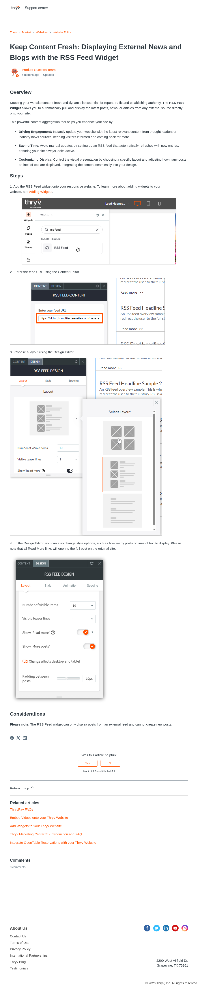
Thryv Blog (18, 962)
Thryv (13, 32)
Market (26, 32)
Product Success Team (39, 70)
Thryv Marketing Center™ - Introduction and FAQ (46, 834)
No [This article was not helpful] (110, 763)
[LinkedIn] (25, 738)
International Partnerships (29, 955)
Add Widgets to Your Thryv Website (36, 826)
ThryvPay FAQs (21, 809)
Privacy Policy (20, 949)
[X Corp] (18, 738)
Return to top (22, 787)
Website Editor (62, 32)
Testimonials (19, 968)
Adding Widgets (40, 192)
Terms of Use (19, 942)
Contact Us (18, 936)
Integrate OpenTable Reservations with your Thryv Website (53, 842)
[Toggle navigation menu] (180, 7)
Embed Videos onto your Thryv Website (39, 817)
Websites (42, 32)
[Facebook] (12, 738)
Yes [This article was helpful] (87, 763)
